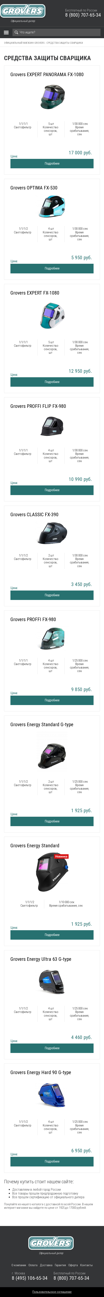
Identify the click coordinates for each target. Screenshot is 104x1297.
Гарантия (60, 1265)
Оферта (73, 1265)
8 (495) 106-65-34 (29, 1278)
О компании (18, 1265)
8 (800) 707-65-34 (83, 15)
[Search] (56, 32)
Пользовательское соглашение (52, 1292)
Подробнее (52, 163)
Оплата (32, 1265)
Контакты (86, 1265)
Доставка (46, 1265)
